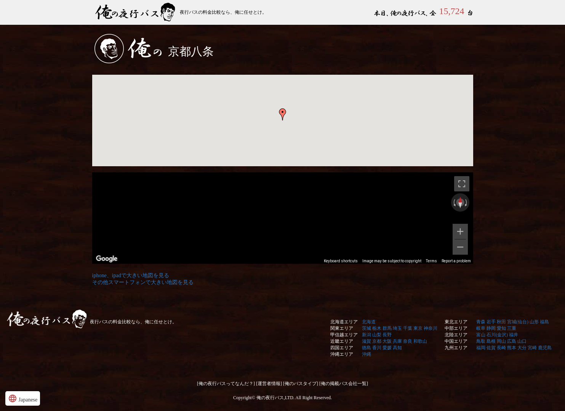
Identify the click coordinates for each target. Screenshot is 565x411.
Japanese (22, 398)
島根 (491, 341)
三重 (511, 328)
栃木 (376, 328)
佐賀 (491, 347)
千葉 (407, 328)
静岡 (491, 328)
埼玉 (397, 328)
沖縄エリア (341, 354)
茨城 (366, 328)
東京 (418, 328)
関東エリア (341, 328)
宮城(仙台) (517, 321)
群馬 (387, 328)
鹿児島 (545, 347)
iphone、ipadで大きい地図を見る (130, 275)
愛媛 (387, 347)
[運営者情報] (269, 383)
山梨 (376, 334)
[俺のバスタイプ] (300, 383)
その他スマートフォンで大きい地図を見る (143, 282)
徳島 (366, 347)
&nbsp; (282, 170)
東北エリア (456, 321)
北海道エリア (344, 321)
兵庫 (397, 341)
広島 (511, 341)
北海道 (369, 321)
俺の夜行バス (136, 12)
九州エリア (456, 347)
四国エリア (341, 347)
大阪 (387, 341)
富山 (480, 334)
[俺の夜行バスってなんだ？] (226, 383)
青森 (480, 321)
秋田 (501, 321)
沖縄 (366, 354)
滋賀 (366, 341)
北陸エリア (456, 334)
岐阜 (480, 328)
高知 (397, 347)
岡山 (501, 341)
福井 (513, 334)
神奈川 (430, 328)
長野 (387, 334)
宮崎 (532, 347)
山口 (522, 341)
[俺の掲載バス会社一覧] (343, 383)
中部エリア (456, 328)
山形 (534, 321)
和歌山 (420, 341)
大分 (522, 347)
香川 (376, 347)
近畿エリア (341, 341)
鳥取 (480, 341)
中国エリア (456, 341)
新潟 (366, 334)
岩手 (491, 321)
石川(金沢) (497, 334)
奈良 (407, 341)
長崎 (501, 347)
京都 (376, 341)
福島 (544, 321)
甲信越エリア (344, 334)
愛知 (501, 328)
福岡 (480, 347)
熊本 (511, 347)
